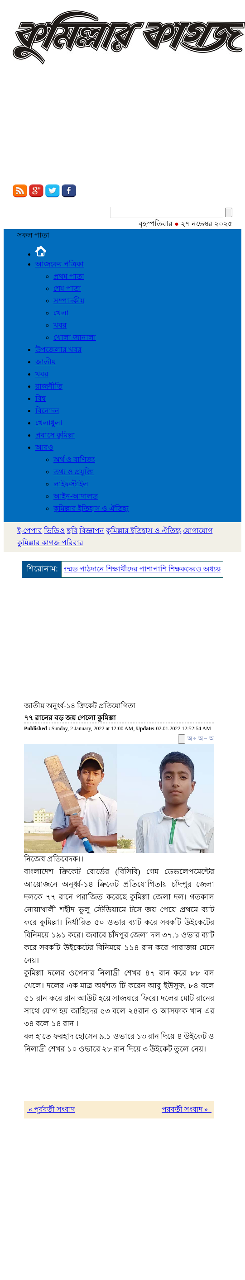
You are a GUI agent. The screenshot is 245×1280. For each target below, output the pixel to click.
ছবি (72, 530)
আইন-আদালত (75, 496)
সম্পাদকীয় (68, 301)
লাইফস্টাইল (70, 484)
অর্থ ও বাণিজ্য (74, 459)
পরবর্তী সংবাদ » (186, 1109)
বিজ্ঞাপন (91, 530)
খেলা (61, 313)
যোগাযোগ (197, 530)
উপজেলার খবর (58, 349)
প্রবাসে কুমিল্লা (55, 435)
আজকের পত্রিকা (59, 264)
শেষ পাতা (67, 288)
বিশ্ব (40, 398)
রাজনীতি (48, 386)
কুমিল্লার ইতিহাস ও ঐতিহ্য (91, 508)
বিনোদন (47, 410)
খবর (60, 325)
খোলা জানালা (74, 337)
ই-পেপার (29, 530)
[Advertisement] (85, 125)
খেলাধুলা (48, 423)
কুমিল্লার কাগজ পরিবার (50, 543)
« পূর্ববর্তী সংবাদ (51, 1109)
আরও (44, 447)
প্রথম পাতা (68, 276)
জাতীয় (45, 362)
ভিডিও (54, 530)
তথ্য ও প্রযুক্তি (73, 472)
